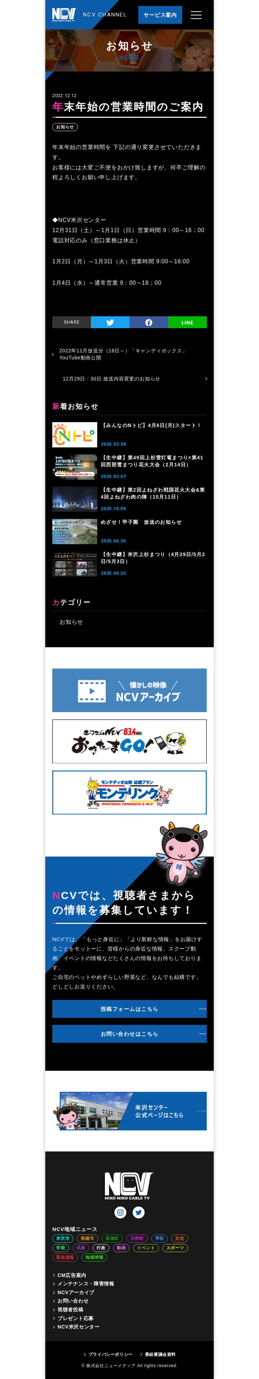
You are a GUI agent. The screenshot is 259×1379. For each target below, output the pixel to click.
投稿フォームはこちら (130, 1009)
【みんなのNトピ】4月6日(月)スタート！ (151, 425)
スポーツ (175, 1247)
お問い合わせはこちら (130, 1034)
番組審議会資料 (160, 1354)
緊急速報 (65, 1257)
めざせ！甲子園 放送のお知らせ (141, 522)
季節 (159, 1238)
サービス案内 (160, 15)
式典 (81, 1247)
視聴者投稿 (71, 1309)
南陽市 (87, 1238)
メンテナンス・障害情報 (86, 1283)
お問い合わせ (73, 1301)
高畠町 (112, 1238)
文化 (179, 1238)
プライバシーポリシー (110, 1354)
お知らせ (65, 126)
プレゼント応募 (76, 1318)
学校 (60, 1247)
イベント (146, 1247)
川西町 (137, 1238)
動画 (121, 1247)
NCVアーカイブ (76, 1292)
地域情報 (94, 1257)
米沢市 (62, 1238)
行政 (101, 1247)
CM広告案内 (72, 1275)
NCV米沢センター (79, 1327)
